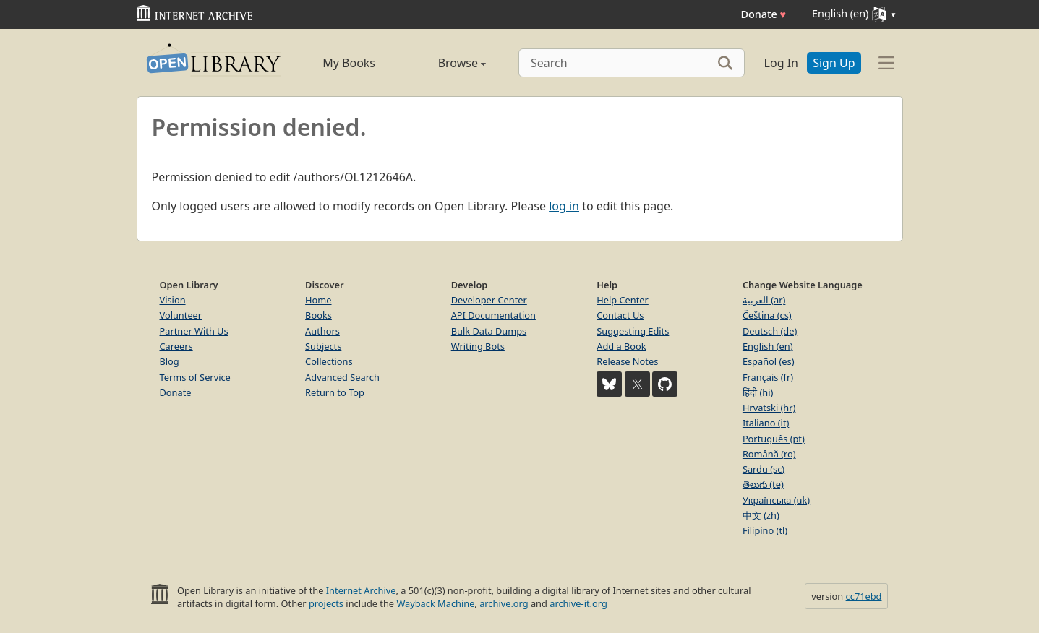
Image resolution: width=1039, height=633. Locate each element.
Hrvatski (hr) (769, 407)
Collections (329, 361)
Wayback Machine (435, 603)
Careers (176, 346)
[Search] (631, 63)
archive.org (503, 603)
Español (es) (769, 361)
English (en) (768, 346)
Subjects (323, 346)
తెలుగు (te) (763, 484)
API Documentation (493, 315)
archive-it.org (578, 603)
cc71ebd (864, 596)
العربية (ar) (764, 299)
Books (318, 315)
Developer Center (489, 299)
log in (564, 206)
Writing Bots (478, 346)
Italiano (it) (766, 422)
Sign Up (834, 63)
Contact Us (620, 315)
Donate (763, 14)
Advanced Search (342, 377)
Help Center (623, 299)
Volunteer (181, 315)
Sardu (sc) (763, 468)
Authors (322, 330)
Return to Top (334, 392)
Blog (169, 361)
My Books (348, 63)
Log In (781, 63)
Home (318, 299)
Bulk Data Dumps (489, 330)
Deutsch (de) (770, 330)
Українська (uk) (776, 500)
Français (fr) (768, 377)
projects (326, 603)
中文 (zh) (761, 515)
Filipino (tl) (765, 530)
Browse (446, 63)
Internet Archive (361, 590)
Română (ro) (769, 453)
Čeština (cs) (767, 315)
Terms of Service (195, 377)
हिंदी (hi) (758, 392)
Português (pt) (774, 438)
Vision (173, 299)
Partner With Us (194, 330)
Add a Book (621, 346)
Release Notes (627, 361)
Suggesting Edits (633, 330)
